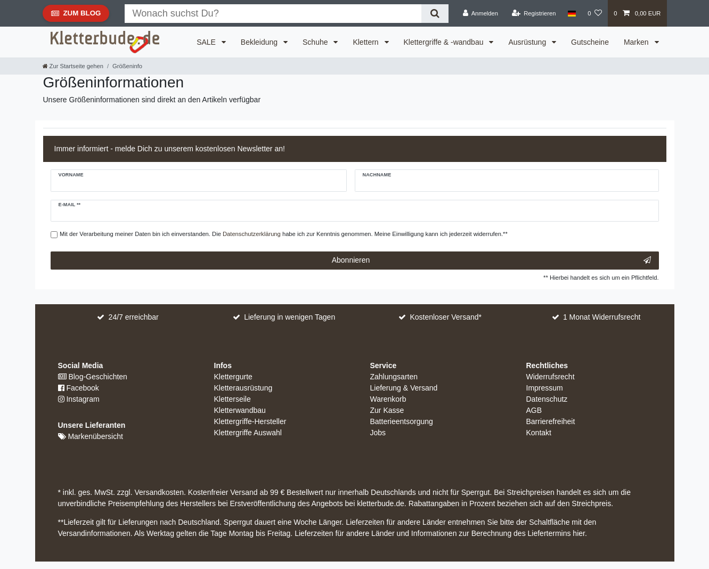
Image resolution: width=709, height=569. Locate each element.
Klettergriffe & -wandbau (445, 42)
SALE (207, 42)
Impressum (544, 388)
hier (579, 533)
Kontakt (538, 432)
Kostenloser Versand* (446, 317)
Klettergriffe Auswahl (248, 432)
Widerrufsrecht (550, 376)
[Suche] (435, 13)
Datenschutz (547, 399)
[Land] (572, 13)
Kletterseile (232, 399)
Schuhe (316, 42)
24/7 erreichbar (134, 317)
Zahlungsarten (394, 376)
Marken (637, 42)
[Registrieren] (533, 13)
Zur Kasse (387, 410)
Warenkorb (388, 399)
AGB (534, 410)
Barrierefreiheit (550, 421)
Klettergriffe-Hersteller (250, 421)
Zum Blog (76, 15)
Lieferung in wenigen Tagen (289, 317)
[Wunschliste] (595, 13)
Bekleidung (260, 42)
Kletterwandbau (240, 410)
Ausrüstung (528, 42)
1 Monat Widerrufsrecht (602, 317)
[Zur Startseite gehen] (73, 66)
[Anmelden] (480, 13)
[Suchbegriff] (273, 13)
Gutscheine (590, 42)
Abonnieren (491, 260)
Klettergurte (233, 376)
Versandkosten (158, 492)
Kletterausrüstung (243, 388)
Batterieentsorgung (401, 421)
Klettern (366, 42)
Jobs (378, 432)
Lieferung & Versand (404, 388)
